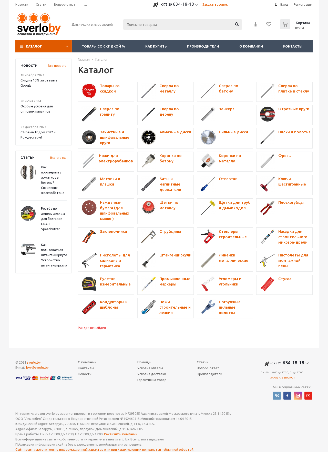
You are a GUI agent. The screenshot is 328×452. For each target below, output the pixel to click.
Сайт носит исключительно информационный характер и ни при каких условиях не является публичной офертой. (104, 449)
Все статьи (58, 157)
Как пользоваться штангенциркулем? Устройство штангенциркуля (56, 255)
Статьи (202, 362)
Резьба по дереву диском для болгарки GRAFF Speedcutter (53, 219)
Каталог (34, 46)
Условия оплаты (150, 368)
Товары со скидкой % (103, 46)
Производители (203, 46)
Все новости (57, 65)
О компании (251, 46)
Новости (84, 374)
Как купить (156, 46)
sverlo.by (33, 362)
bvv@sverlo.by (37, 367)
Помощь (144, 362)
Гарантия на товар (152, 380)
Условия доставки (151, 374)
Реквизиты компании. (121, 434)
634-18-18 (177, 4)
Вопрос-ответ (208, 368)
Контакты (292, 46)
